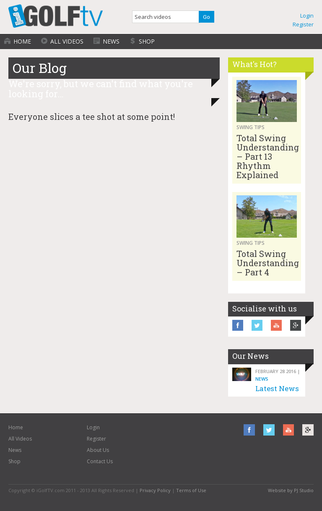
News (111, 41)
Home (22, 41)
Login (307, 15)
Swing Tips (250, 127)
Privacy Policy (155, 490)
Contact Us (100, 461)
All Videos (66, 41)
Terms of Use (191, 490)
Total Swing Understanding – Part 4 (267, 263)
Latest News (277, 388)
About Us (98, 450)
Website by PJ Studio (291, 490)
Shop (147, 41)
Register (303, 24)
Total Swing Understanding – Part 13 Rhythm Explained (267, 156)
